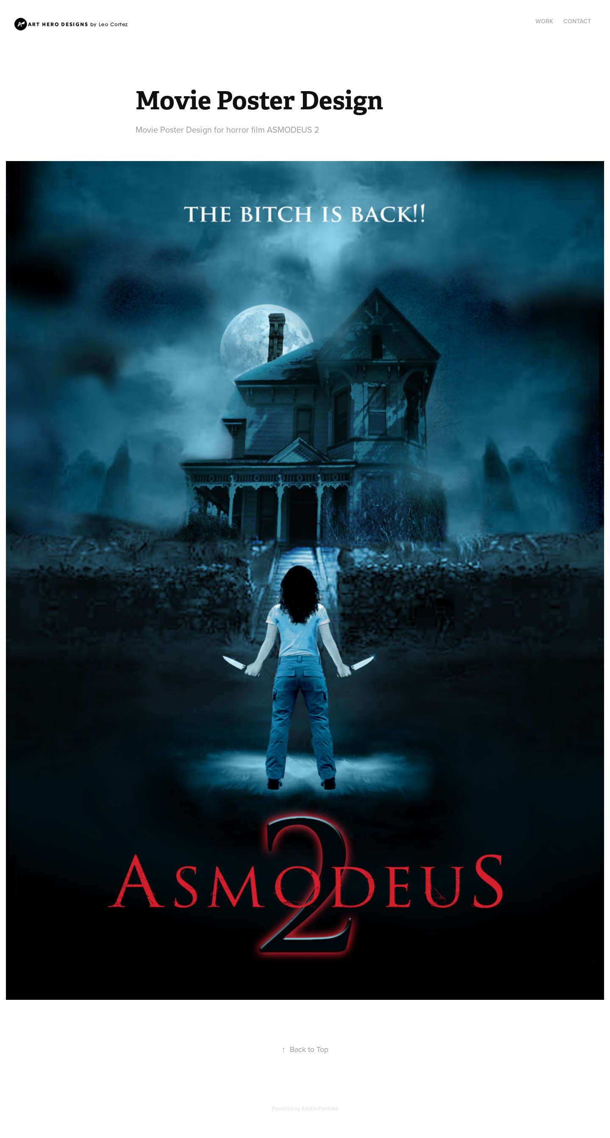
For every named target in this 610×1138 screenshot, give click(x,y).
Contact (577, 21)
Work (544, 21)
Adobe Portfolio (319, 1108)
